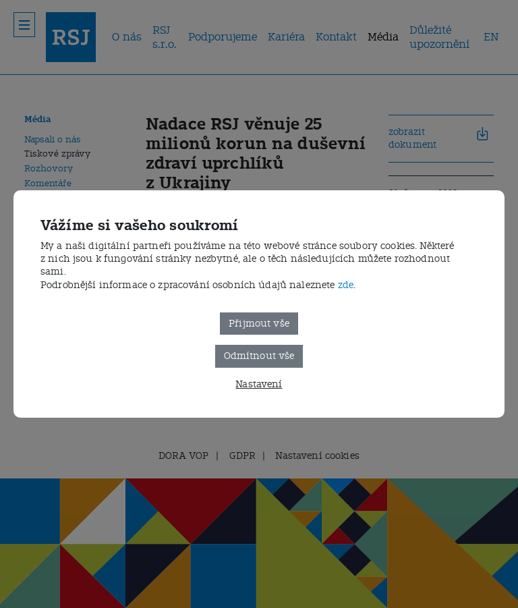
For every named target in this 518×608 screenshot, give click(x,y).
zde (345, 285)
